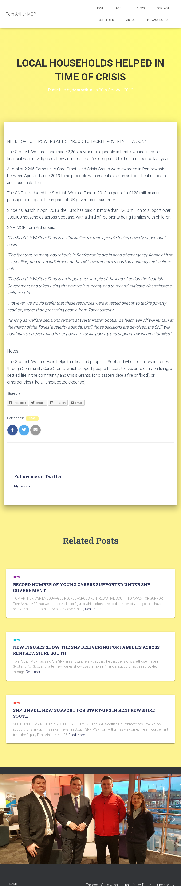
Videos (130, 20)
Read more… (94, 609)
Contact (162, 8)
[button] (7, 819)
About (120, 8)
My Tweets (22, 486)
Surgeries (106, 20)
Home (100, 8)
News (141, 8)
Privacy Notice (158, 20)
